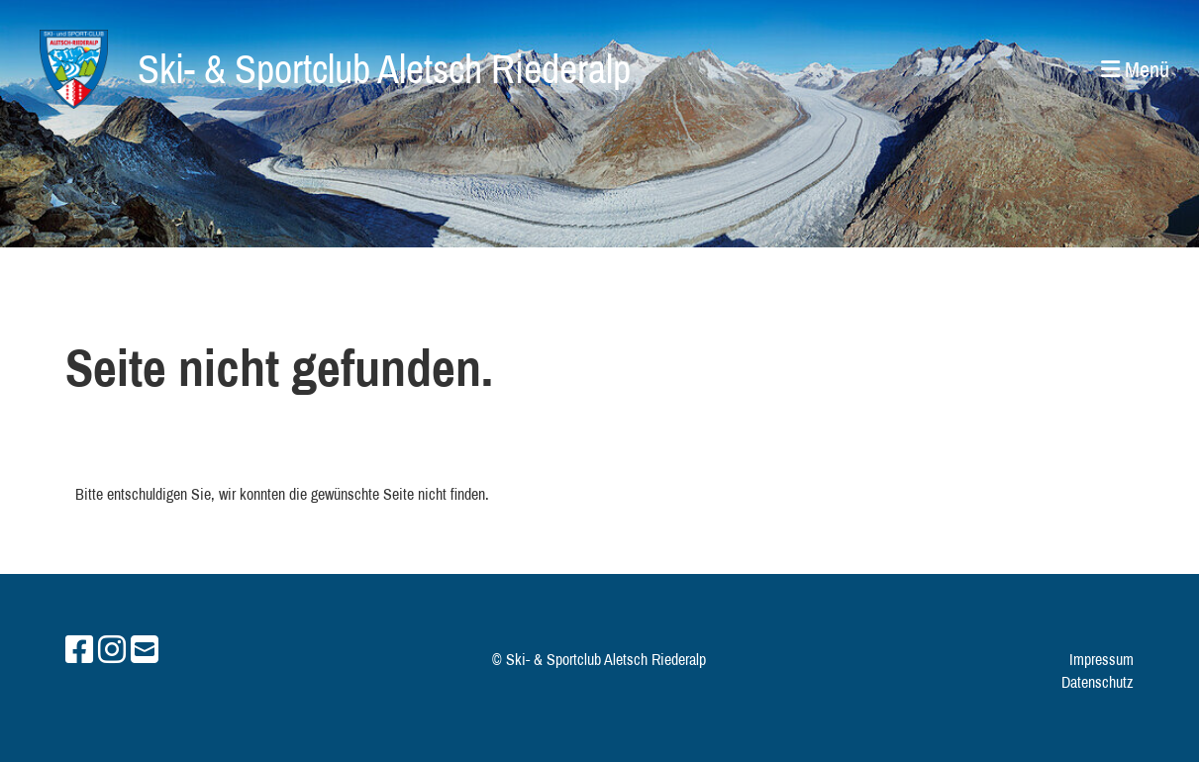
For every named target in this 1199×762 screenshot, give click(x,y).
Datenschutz (1097, 682)
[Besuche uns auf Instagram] (112, 649)
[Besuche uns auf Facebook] (79, 649)
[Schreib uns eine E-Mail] (144, 649)
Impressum (1101, 659)
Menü (1135, 69)
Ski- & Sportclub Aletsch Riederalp (384, 69)
